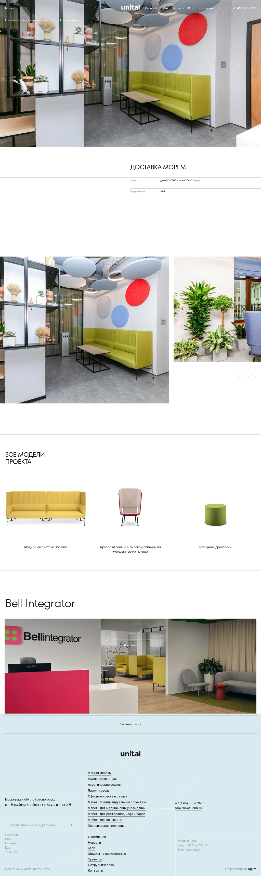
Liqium (251, 869)
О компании (97, 837)
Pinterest (11, 843)
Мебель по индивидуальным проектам (117, 802)
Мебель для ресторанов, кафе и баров (116, 814)
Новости (94, 842)
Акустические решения (105, 784)
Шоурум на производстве (107, 853)
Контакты (95, 870)
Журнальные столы (102, 778)
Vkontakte (12, 835)
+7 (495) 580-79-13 (189, 803)
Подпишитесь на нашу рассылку (33, 825)
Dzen (8, 847)
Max (8, 839)
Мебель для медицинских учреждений (117, 808)
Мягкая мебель (99, 773)
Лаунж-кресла (99, 790)
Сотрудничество (101, 865)
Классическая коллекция (107, 825)
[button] (242, 374)
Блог (91, 848)
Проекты (95, 859)
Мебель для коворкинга (105, 819)
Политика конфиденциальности (27, 869)
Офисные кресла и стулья (107, 796)
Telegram (11, 851)
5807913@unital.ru (188, 807)
